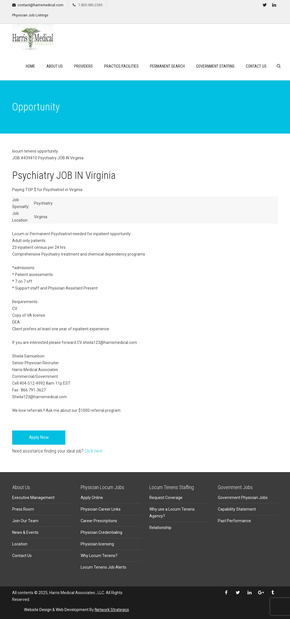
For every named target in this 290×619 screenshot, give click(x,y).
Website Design (37, 609)
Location (19, 544)
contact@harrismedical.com (40, 5)
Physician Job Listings (30, 15)
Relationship (160, 527)
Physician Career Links (101, 509)
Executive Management (33, 497)
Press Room (23, 509)
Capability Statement (237, 509)
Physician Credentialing (101, 532)
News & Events (25, 532)
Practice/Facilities (121, 66)
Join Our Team (25, 521)
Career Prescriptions (99, 521)
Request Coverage (165, 497)
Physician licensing (97, 544)
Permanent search (167, 66)
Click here (93, 451)
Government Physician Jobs (243, 497)
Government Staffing (215, 66)
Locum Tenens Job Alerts (103, 567)
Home (30, 66)
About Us (54, 66)
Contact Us (256, 66)
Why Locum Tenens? (99, 555)
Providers (83, 66)
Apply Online (92, 497)
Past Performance (234, 521)
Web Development (72, 609)
